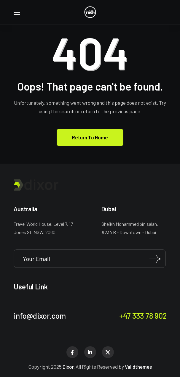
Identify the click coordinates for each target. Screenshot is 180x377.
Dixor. (69, 367)
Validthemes (138, 367)
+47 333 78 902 (143, 315)
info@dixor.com (40, 315)
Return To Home (90, 137)
